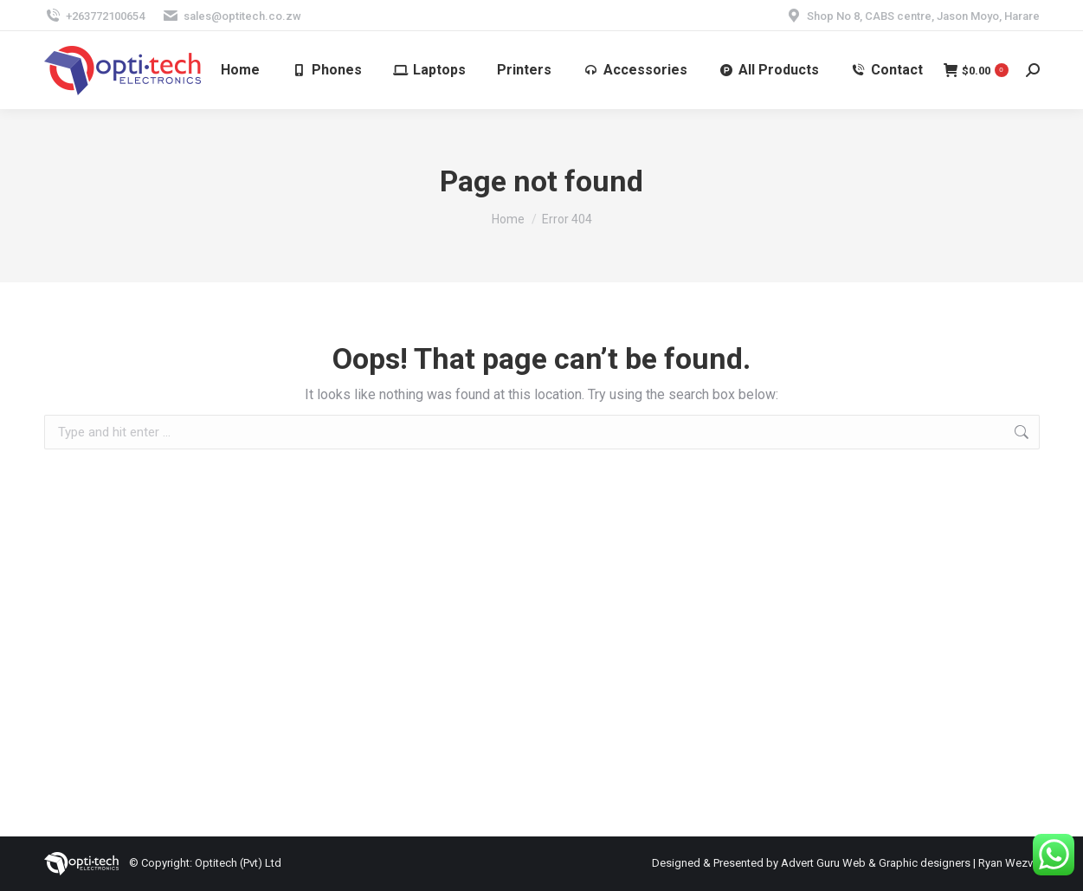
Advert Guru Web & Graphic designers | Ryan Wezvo (910, 862)
